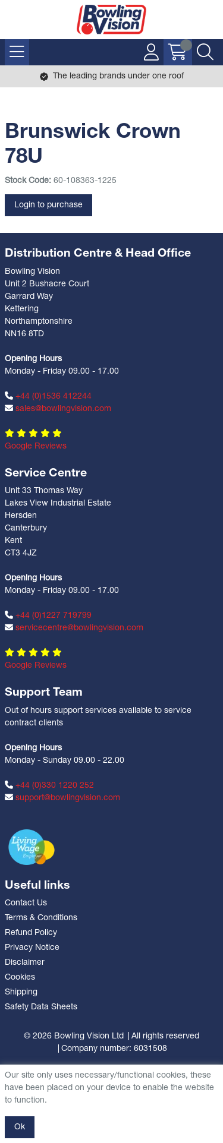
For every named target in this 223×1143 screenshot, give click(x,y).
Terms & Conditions (41, 918)
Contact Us (26, 903)
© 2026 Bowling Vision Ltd (74, 1036)
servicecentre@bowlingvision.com (74, 628)
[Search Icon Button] (205, 52)
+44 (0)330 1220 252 (49, 785)
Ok (19, 1127)
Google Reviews (36, 446)
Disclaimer (25, 962)
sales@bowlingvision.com (58, 408)
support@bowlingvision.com (62, 798)
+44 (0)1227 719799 (48, 615)
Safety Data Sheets (41, 1007)
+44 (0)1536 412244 (48, 396)
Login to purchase (48, 205)
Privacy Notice (32, 947)
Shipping (21, 992)
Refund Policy (31, 933)
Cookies (20, 977)
